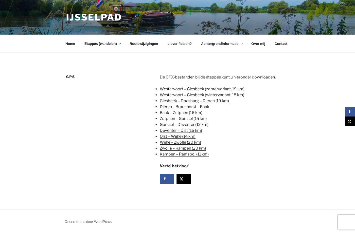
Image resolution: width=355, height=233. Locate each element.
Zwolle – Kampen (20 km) (183, 148)
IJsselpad (94, 17)
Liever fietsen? (179, 44)
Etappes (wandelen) (102, 44)
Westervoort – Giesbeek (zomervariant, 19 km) (202, 89)
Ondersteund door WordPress (88, 221)
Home (70, 44)
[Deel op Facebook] (167, 179)
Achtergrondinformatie (222, 44)
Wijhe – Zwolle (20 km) (180, 142)
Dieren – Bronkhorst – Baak (184, 106)
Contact (281, 44)
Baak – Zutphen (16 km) (181, 112)
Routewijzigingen (144, 44)
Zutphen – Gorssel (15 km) (183, 118)
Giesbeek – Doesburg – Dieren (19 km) (194, 100)
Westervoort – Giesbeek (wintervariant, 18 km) (202, 95)
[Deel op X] (184, 179)
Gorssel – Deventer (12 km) (184, 124)
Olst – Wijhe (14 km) (177, 136)
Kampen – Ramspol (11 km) (184, 154)
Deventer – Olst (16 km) (181, 130)
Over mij (258, 44)
